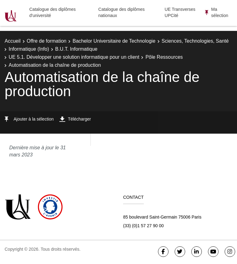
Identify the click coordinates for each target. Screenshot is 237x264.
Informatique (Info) (29, 49)
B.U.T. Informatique (76, 49)
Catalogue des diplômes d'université (52, 12)
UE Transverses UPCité (180, 12)
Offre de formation (47, 41)
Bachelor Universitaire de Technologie (114, 41)
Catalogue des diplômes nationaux (121, 12)
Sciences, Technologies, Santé (195, 41)
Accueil (13, 41)
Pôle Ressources (164, 57)
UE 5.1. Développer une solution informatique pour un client (74, 57)
